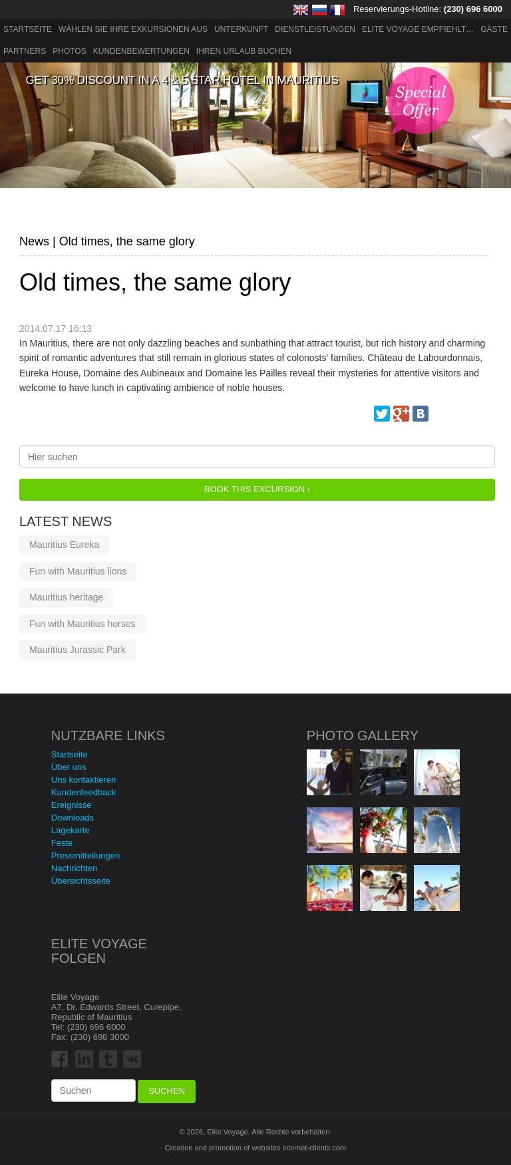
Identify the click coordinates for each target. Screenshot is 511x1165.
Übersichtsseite (80, 881)
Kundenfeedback (83, 792)
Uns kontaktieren (83, 780)
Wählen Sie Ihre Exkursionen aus (133, 29)
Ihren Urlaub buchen (243, 51)
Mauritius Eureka (64, 544)
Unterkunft (241, 29)
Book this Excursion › (257, 489)
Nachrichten (74, 868)
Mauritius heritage (66, 597)
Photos (69, 51)
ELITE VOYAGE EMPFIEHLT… (418, 29)
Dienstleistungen (315, 29)
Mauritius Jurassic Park (77, 649)
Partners (24, 51)
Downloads (72, 818)
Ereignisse (71, 805)
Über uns (68, 767)
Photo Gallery (363, 735)
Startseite (27, 29)
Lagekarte (70, 830)
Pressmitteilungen (85, 855)
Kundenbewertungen (141, 51)
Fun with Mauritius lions (77, 571)
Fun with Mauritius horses (82, 623)
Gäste (494, 29)
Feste (62, 843)
